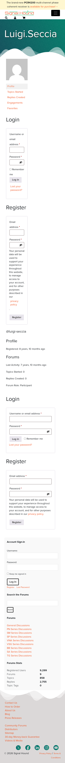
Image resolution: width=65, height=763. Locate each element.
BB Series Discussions (19, 648)
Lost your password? (16, 188)
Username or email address (16, 139)
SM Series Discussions (19, 632)
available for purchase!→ (44, 6)
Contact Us (11, 702)
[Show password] (20, 162)
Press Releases (13, 718)
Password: (12, 562)
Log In (12, 581)
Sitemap (9, 733)
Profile (10, 86)
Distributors (11, 729)
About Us (10, 710)
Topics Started (15, 91)
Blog (7, 714)
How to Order (12, 706)
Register (16, 317)
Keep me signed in (17, 574)
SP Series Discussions (19, 636)
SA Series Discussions (19, 651)
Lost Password (23, 587)
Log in (15, 179)
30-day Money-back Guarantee (22, 736)
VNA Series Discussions (20, 640)
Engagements (15, 102)
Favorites (12, 108)
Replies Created (16, 97)
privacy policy (14, 303)
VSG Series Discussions (20, 644)
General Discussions (18, 625)
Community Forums (16, 725)
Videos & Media (13, 740)
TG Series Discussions (19, 655)
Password (16, 156)
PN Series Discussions (19, 629)
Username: (12, 550)
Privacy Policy (45, 753)
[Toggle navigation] (55, 13)
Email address (16, 225)
